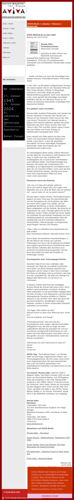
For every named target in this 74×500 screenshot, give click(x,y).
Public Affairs (7, 33)
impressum (21, 498)
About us (6, 57)
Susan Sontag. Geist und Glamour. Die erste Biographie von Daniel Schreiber (46, 446)
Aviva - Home (7, 24)
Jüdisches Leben (9, 43)
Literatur (5, 48)
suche (7, 498)
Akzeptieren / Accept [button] (50, 496)
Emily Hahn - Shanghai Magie (39, 458)
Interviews (6, 52)
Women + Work (8, 28)
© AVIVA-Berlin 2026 (12, 492)
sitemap (13, 498)
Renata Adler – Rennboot (38, 433)
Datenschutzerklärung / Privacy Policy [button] (47, 489)
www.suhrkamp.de (35, 424)
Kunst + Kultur (8, 38)
